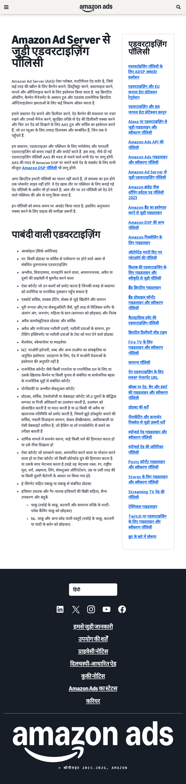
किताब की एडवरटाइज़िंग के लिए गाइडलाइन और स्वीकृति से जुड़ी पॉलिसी (147, 273)
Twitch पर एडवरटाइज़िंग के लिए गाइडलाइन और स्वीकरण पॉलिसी (147, 522)
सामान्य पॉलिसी (139, 362)
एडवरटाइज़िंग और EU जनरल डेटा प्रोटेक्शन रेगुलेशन (144, 92)
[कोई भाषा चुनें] (93, 589)
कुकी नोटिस (93, 676)
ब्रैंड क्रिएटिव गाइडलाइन (144, 287)
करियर (93, 701)
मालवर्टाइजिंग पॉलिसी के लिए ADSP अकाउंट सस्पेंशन (145, 72)
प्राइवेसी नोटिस (93, 651)
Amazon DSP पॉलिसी (39, 167)
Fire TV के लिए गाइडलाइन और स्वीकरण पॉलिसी (145, 347)
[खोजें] (178, 7)
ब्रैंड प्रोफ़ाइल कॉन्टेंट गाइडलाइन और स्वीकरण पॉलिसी (145, 303)
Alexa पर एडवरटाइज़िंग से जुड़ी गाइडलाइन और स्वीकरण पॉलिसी (147, 127)
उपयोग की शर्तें (93, 639)
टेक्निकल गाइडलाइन (142, 506)
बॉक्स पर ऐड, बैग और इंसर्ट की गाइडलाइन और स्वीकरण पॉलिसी (148, 392)
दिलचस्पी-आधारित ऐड (93, 663)
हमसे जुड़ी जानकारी (93, 626)
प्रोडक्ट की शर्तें (138, 407)
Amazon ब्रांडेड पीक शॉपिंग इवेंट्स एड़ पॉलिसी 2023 (146, 192)
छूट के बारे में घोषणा (142, 536)
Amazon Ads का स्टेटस (93, 688)
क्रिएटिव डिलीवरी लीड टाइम (147, 332)
